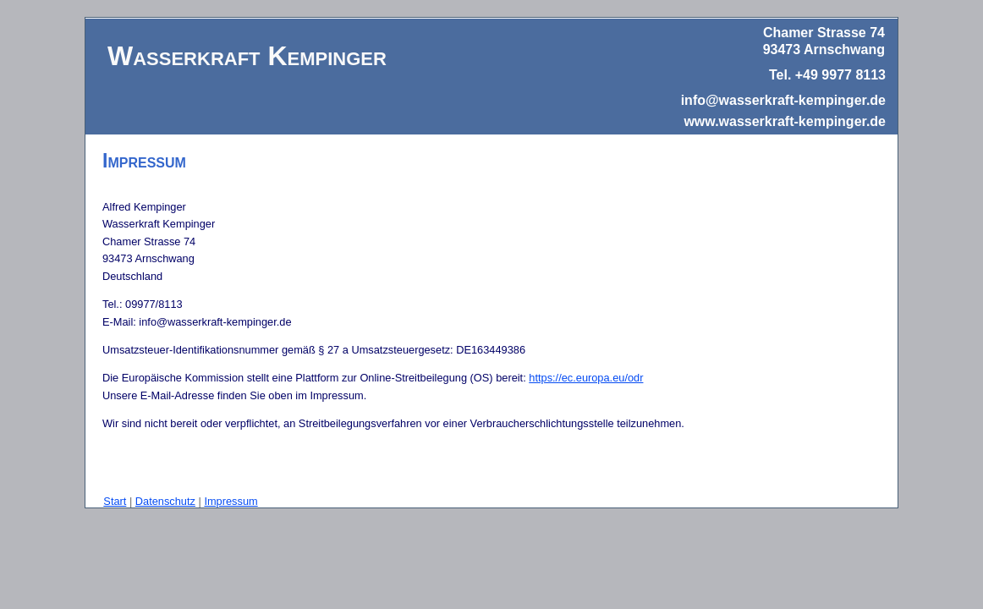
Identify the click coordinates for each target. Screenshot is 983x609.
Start (114, 501)
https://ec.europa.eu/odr (586, 377)
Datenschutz (165, 501)
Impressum (230, 501)
